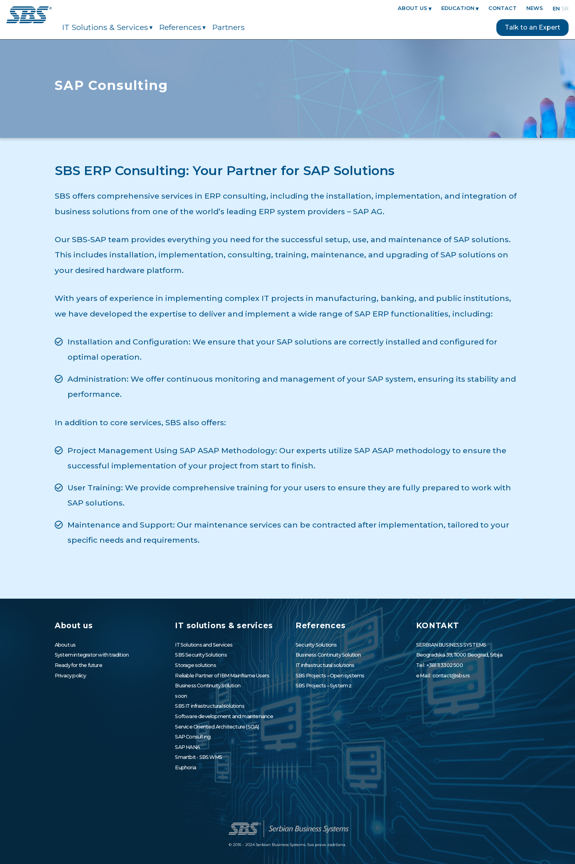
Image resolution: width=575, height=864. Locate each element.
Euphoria (185, 767)
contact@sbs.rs (451, 676)
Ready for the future (78, 665)
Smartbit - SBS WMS (198, 757)
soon (181, 696)
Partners (228, 27)
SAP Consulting (192, 737)
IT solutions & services (105, 27)
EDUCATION (457, 8)
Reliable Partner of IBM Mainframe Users (222, 676)
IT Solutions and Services (203, 645)
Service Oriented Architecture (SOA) (217, 727)
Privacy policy (70, 676)
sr (565, 9)
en (556, 9)
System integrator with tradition (92, 655)
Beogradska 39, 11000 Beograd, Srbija (459, 655)
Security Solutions (316, 645)
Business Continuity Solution (207, 686)
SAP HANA (187, 747)
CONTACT (502, 8)
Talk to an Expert (532, 27)
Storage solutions (195, 665)
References (180, 27)
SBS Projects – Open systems (329, 676)
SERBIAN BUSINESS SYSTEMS (451, 645)
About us (412, 8)
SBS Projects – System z (323, 686)
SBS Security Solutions (200, 655)
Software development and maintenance (224, 716)
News (534, 8)
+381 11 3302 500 (444, 665)
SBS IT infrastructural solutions (209, 706)
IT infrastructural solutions (325, 665)
